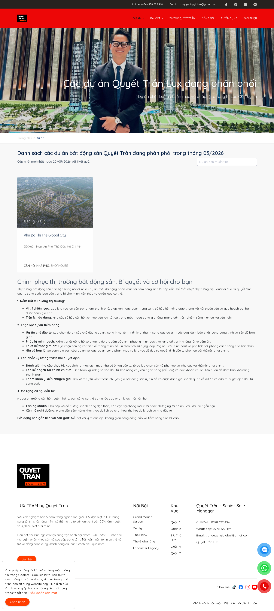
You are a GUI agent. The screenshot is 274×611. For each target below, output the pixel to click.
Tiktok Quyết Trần (182, 18)
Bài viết (155, 18)
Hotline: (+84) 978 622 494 (147, 4)
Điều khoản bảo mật (42, 593)
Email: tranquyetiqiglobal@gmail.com (193, 4)
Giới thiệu (250, 18)
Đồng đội (208, 18)
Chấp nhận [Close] (17, 602)
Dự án (137, 18)
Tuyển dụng (229, 18)
